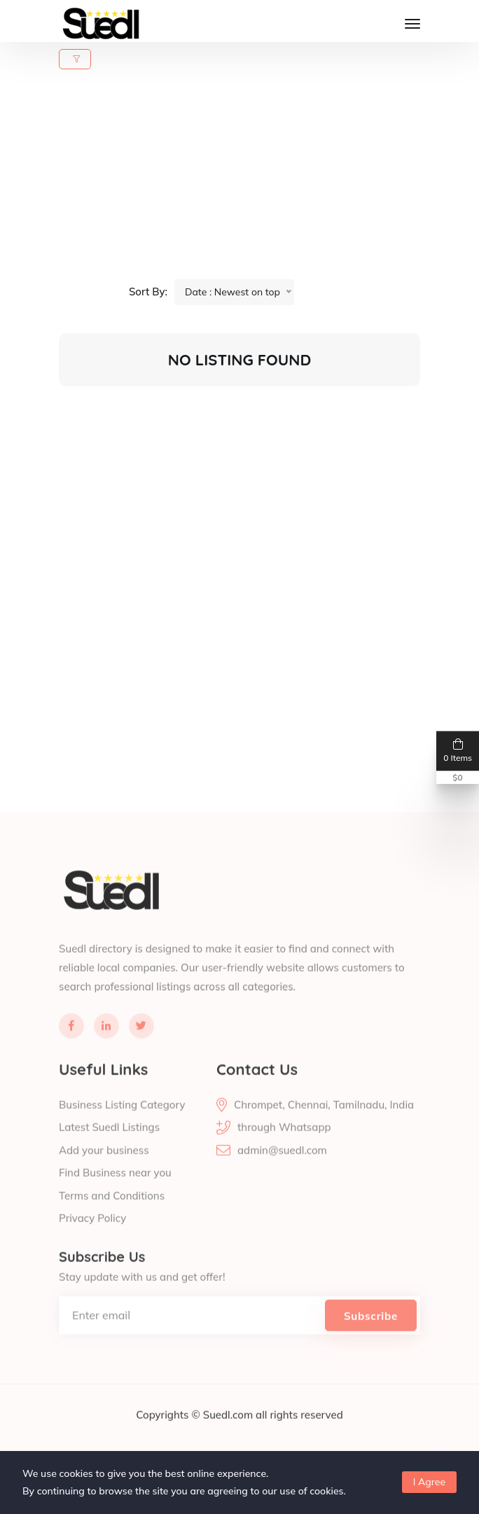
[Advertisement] (248, 181)
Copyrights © (169, 1436)
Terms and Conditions (112, 1217)
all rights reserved (299, 1436)
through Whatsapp (284, 1149)
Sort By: (148, 291)
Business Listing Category (122, 1126)
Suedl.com (229, 1436)
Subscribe (371, 1337)
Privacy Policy (92, 1240)
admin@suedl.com (282, 1171)
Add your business (104, 1171)
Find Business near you (115, 1194)
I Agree (429, 1482)
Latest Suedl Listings (109, 1149)
